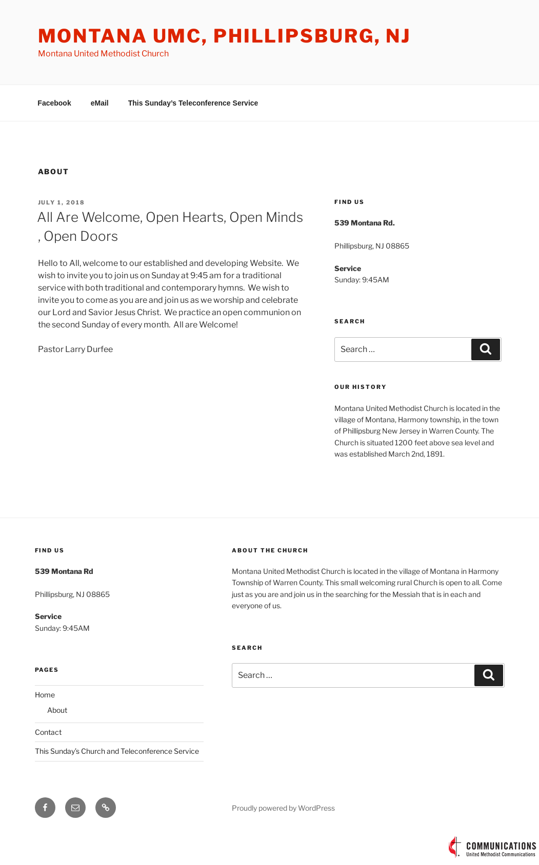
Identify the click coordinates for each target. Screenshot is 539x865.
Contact (48, 732)
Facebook (54, 103)
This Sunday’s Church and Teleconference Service (117, 751)
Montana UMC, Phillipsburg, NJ (224, 36)
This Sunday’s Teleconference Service (193, 103)
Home (45, 694)
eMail (100, 103)
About (57, 710)
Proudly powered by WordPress (283, 808)
